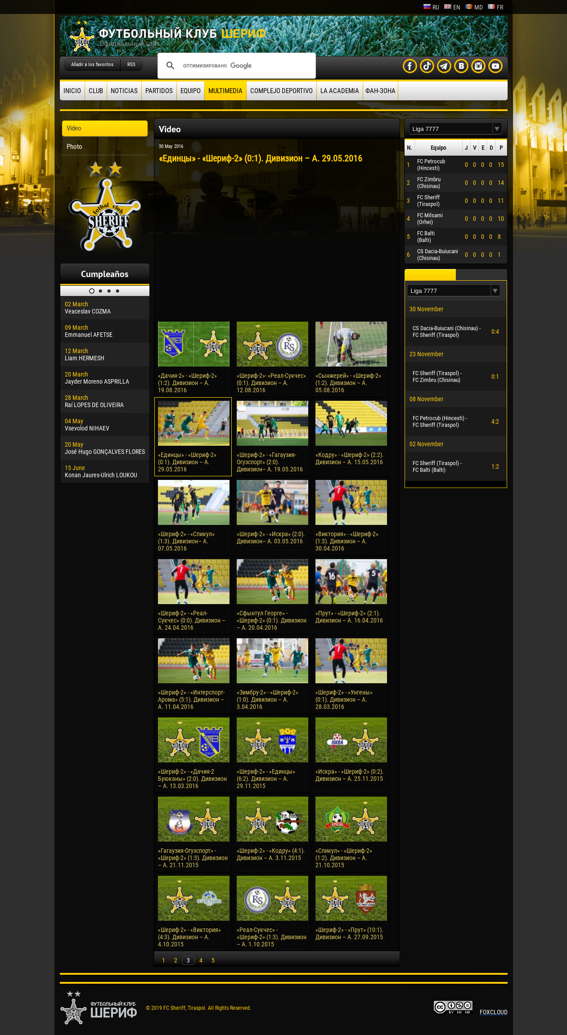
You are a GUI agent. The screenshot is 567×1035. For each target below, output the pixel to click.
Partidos (159, 91)
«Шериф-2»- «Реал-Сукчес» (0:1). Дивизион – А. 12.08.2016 (271, 383)
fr (495, 7)
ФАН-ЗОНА (380, 91)
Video (74, 128)
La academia (339, 91)
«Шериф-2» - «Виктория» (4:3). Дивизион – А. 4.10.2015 (189, 937)
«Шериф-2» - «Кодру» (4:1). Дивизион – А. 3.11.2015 (271, 854)
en (452, 7)
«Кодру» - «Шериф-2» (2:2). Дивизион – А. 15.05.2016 (349, 458)
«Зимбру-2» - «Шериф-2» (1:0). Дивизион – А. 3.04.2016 (267, 699)
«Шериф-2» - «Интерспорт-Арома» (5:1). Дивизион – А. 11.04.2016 (191, 699)
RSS (131, 64)
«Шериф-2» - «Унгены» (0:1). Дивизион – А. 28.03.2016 (344, 699)
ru (431, 7)
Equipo (190, 91)
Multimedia (225, 91)
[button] (497, 128)
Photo (74, 147)
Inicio (72, 91)
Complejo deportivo (281, 91)
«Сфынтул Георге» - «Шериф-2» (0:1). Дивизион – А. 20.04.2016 (271, 620)
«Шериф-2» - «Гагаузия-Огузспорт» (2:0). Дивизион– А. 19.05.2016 (270, 462)
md (474, 7)
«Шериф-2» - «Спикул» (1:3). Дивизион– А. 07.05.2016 (186, 541)
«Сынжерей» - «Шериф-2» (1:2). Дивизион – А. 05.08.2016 (348, 383)
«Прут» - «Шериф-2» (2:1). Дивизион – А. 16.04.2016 (349, 616)
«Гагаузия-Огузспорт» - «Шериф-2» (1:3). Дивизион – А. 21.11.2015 (193, 858)
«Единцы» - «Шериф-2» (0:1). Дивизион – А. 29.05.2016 (187, 462)
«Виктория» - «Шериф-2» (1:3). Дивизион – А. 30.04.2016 (346, 541)
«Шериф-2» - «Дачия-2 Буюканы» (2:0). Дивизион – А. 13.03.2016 (192, 778)
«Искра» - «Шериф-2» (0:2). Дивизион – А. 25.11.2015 (349, 775)
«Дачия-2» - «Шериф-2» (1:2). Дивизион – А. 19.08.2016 (187, 383)
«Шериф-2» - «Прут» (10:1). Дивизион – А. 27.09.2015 (349, 933)
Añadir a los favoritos (92, 64)
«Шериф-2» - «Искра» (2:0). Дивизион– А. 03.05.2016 (271, 537)
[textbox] (451, 128)
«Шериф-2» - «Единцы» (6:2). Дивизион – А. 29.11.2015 (266, 778)
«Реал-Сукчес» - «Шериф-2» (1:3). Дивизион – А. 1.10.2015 (271, 937)
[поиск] (235, 65)
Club (96, 91)
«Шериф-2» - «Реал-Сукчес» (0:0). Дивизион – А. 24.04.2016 (191, 620)
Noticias (124, 91)
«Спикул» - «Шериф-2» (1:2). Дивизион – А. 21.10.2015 (343, 858)
